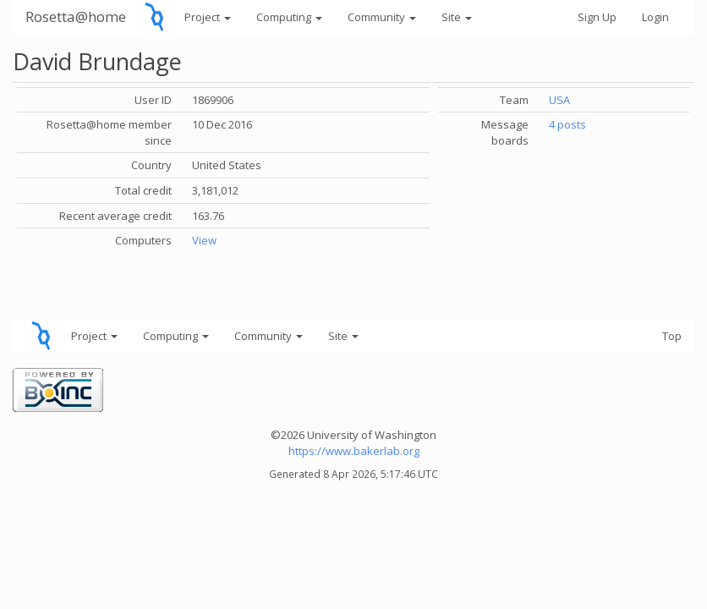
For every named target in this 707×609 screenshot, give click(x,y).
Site (456, 17)
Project (207, 17)
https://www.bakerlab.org (353, 450)
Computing (289, 17)
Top (672, 335)
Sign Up (597, 17)
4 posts (567, 124)
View (204, 240)
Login (655, 17)
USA (559, 99)
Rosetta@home (75, 16)
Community (382, 17)
